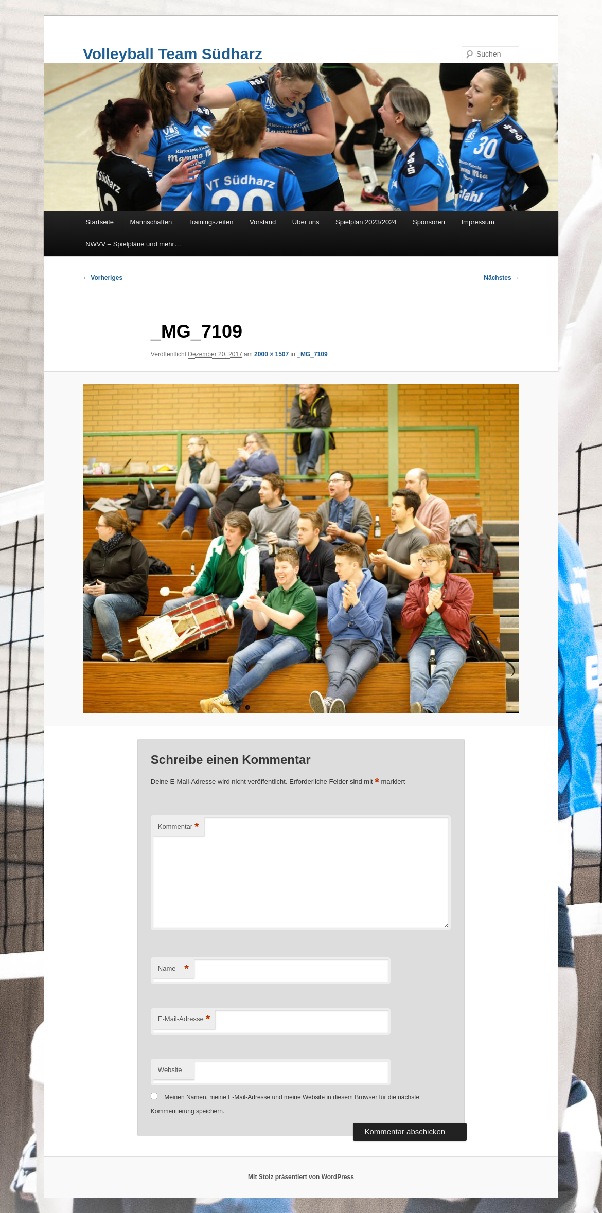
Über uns (306, 222)
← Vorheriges (102, 277)
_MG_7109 (312, 354)
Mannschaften (151, 222)
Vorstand (263, 222)
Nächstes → (501, 277)
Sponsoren (429, 222)
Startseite (99, 222)
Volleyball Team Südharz (172, 53)
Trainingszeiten (211, 222)
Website (170, 1070)
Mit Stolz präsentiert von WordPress (301, 1177)
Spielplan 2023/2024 (366, 222)
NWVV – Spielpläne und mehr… (133, 244)
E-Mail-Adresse (184, 1019)
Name (173, 968)
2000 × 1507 (271, 354)
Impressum (478, 222)
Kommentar (178, 826)
